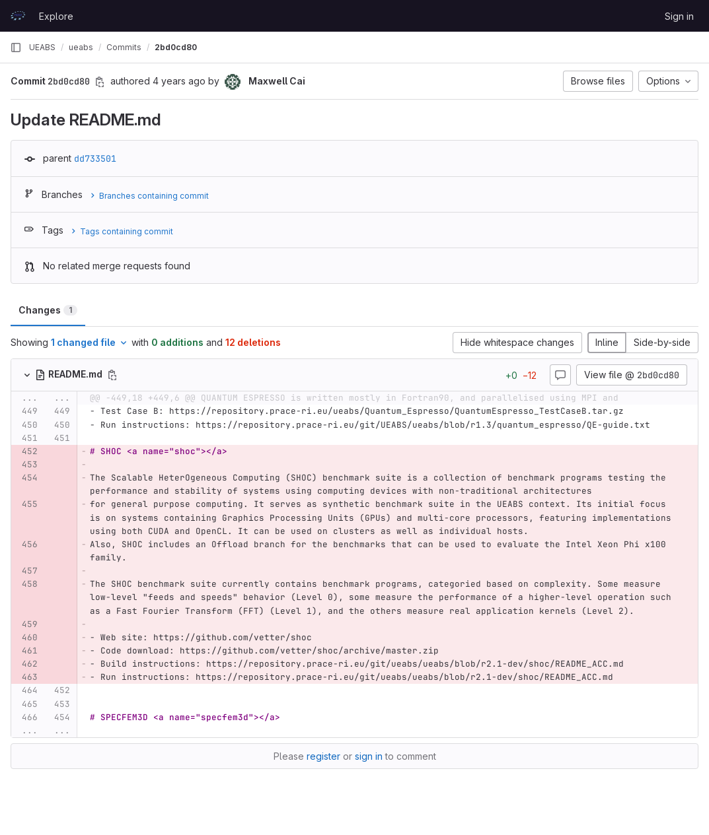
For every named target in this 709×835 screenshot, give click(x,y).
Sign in (679, 16)
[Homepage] (17, 15)
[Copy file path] (112, 375)
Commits (123, 47)
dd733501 (95, 158)
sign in (369, 756)
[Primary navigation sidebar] (15, 47)
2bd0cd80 (176, 47)
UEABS (42, 47)
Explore (56, 16)
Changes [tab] (48, 310)
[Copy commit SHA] (100, 82)
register (323, 756)
